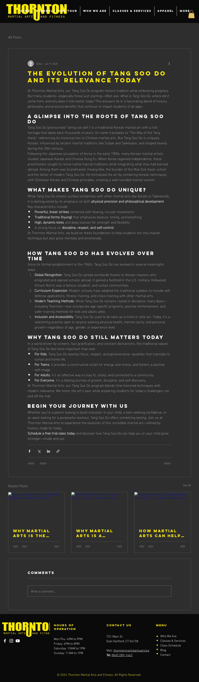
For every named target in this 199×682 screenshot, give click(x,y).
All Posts (14, 36)
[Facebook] (4, 640)
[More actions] (169, 63)
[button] (191, 14)
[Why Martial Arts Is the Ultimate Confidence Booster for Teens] (36, 508)
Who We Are (168, 636)
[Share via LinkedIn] (48, 451)
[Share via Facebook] (29, 451)
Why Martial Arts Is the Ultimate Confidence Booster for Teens (32, 533)
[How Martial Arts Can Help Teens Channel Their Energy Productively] (162, 508)
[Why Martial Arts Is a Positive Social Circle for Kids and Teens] (100, 508)
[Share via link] (58, 451)
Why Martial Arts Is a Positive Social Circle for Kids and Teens (99, 533)
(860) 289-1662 (122, 655)
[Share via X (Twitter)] (39, 451)
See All (187, 485)
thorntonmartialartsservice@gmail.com (139, 651)
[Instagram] (11, 640)
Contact (165, 655)
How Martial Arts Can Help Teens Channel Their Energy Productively (161, 533)
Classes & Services (173, 641)
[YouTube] (17, 640)
